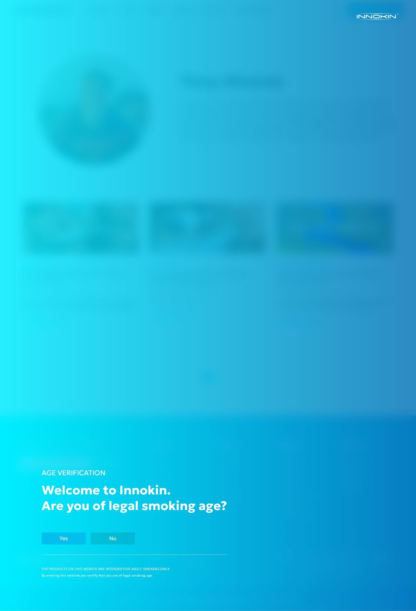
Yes (66, 538)
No (122, 538)
